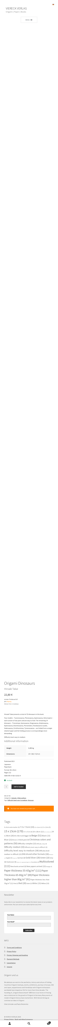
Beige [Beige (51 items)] (36, 831)
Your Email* (11, 918)
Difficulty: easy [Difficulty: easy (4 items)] (41, 840)
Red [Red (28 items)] (22, 879)
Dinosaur (31, 796)
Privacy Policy (11, 948)
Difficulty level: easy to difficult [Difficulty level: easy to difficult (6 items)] (35, 843)
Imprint (9, 963)
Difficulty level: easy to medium (17, 796)
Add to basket (19, 783)
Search (29, 1023)
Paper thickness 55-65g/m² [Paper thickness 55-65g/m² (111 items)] (22, 866)
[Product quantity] (6, 783)
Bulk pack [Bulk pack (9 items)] (24, 836)
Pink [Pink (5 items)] (15, 879)
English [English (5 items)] (9, 854)
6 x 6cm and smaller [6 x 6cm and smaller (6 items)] (12, 823)
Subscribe (28, 927)
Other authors (21, 794)
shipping (9, 697)
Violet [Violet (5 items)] (29, 879)
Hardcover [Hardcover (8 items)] (11, 858)
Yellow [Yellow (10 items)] (45, 879)
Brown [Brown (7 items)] (15, 836)
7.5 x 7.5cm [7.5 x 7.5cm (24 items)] (27, 823)
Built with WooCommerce (24, 1016)
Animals (14, 794)
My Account (9, 1023)
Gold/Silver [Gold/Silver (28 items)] (33, 853)
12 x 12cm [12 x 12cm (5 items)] (46, 823)
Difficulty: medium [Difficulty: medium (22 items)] (14, 843)
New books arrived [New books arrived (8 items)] (18, 862)
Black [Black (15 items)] (46, 832)
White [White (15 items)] (36, 879)
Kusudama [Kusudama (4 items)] (35, 858)
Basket (45, 1022)
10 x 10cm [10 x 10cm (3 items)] (38, 823)
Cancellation (11, 959)
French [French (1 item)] (15, 854)
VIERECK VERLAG (16, 8)
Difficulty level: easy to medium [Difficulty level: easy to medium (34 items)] (21, 846)
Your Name (10, 911)
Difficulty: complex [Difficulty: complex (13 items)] (27, 839)
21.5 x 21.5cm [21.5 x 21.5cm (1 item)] (47, 828)
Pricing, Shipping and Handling (17, 951)
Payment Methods (13, 955)
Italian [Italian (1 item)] (19, 858)
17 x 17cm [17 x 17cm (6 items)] (28, 828)
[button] (27, 20)
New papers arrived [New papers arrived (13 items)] (36, 862)
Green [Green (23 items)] (45, 853)
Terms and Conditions (14, 944)
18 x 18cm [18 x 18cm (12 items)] (38, 828)
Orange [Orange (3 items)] (49, 863)
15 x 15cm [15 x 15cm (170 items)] (13, 827)
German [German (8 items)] (21, 854)
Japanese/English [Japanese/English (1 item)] (26, 858)
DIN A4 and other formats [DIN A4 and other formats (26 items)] (35, 850)
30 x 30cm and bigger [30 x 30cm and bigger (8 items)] (22, 832)
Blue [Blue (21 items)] (8, 835)
